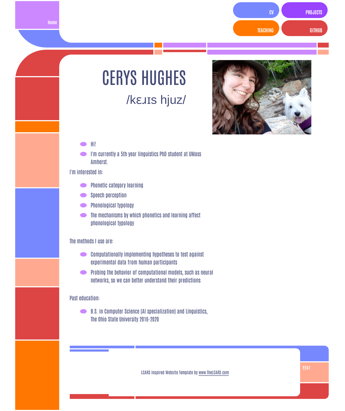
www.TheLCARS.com (214, 372)
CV (271, 12)
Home (52, 22)
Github (316, 30)
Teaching (265, 30)
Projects (314, 12)
